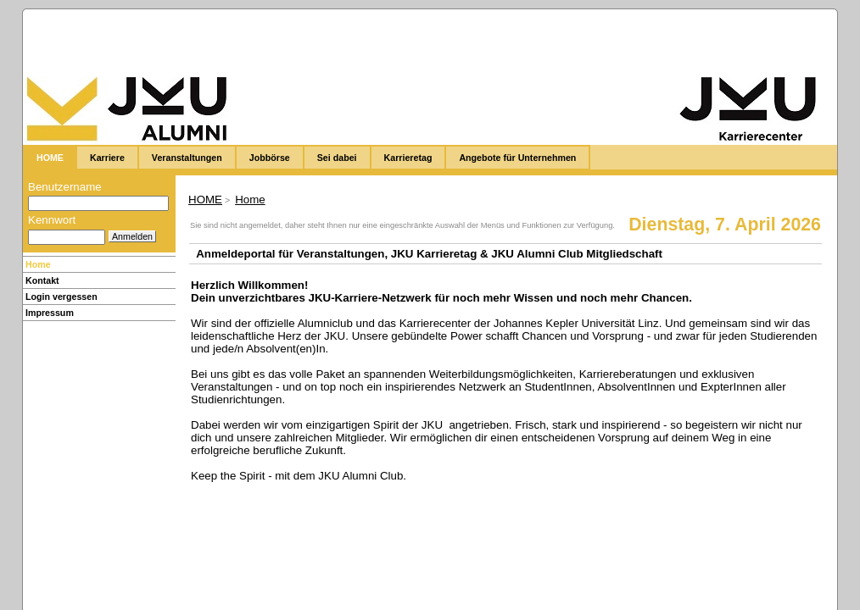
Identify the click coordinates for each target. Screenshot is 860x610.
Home (38, 264)
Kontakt (42, 280)
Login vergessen (61, 296)
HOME (205, 199)
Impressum (49, 313)
